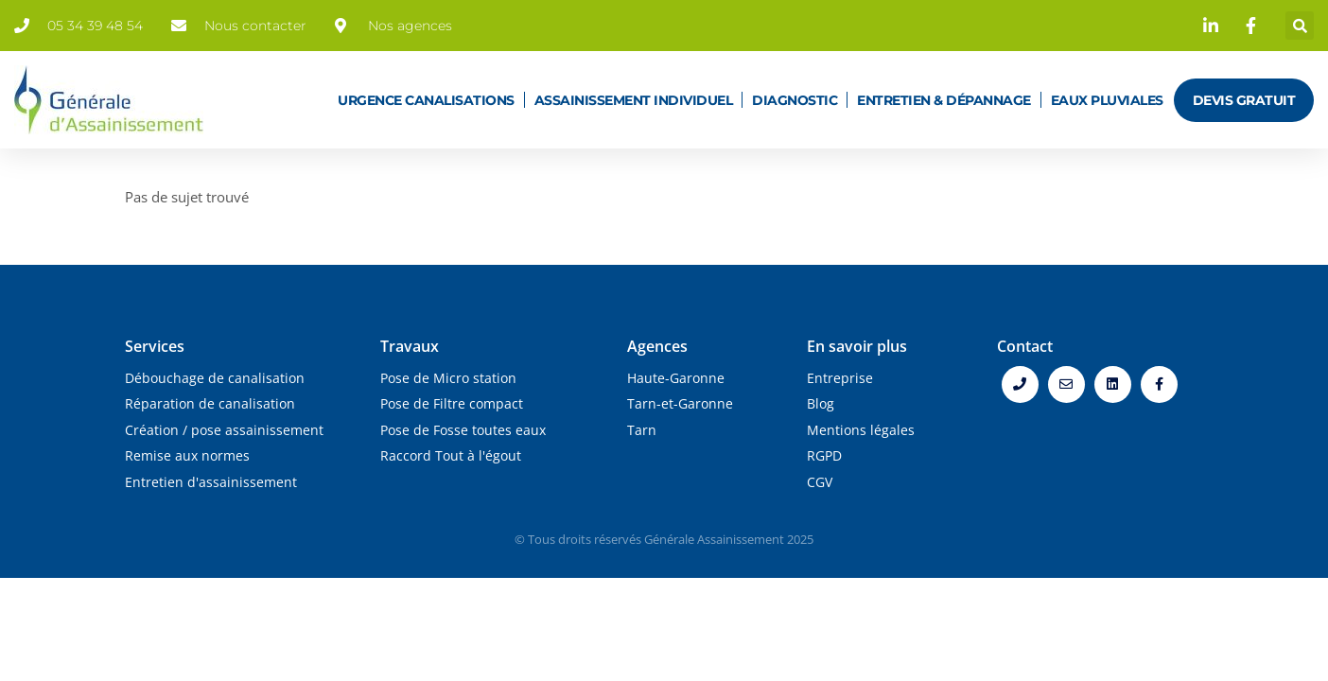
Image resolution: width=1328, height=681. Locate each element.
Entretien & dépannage (944, 100)
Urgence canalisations (426, 100)
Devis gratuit (1244, 100)
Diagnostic (794, 100)
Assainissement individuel (633, 100)
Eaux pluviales (1107, 100)
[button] (1299, 25)
